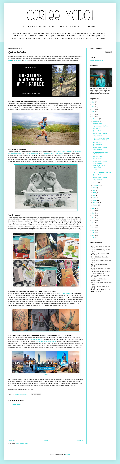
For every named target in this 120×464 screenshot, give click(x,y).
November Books (97, 123)
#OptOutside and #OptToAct (100, 126)
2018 (93, 208)
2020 (93, 114)
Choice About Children (64, 151)
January (95, 205)
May (94, 195)
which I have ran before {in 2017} (45, 341)
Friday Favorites (97, 136)
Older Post (80, 440)
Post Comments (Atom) (22, 443)
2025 (93, 102)
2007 (93, 235)
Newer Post (12, 440)
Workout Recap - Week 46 (100, 147)
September (96, 185)
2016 (93, 213)
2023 (93, 107)
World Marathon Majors (36, 339)
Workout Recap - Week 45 (100, 161)
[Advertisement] (45, 422)
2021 (93, 112)
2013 (93, 220)
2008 (93, 232)
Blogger (67, 454)
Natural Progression (32, 153)
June (94, 192)
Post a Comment (15, 404)
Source (46, 209)
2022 (93, 109)
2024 (93, 104)
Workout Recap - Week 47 (100, 133)
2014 (93, 218)
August (95, 188)
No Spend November (65, 293)
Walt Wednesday (97, 128)
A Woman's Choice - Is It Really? (53, 153)
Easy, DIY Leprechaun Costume (102, 172)
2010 (93, 228)
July (94, 190)
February (95, 202)
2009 (93, 230)
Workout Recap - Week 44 (100, 177)
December (96, 119)
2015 (93, 215)
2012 (93, 223)
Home (46, 440)
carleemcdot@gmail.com (96, 60)
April (94, 197)
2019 (93, 117)
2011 (93, 225)
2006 (93, 237)
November (96, 121)
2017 (93, 210)
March (95, 200)
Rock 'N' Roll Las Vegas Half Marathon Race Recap (101, 139)
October (95, 183)
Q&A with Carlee (97, 131)
